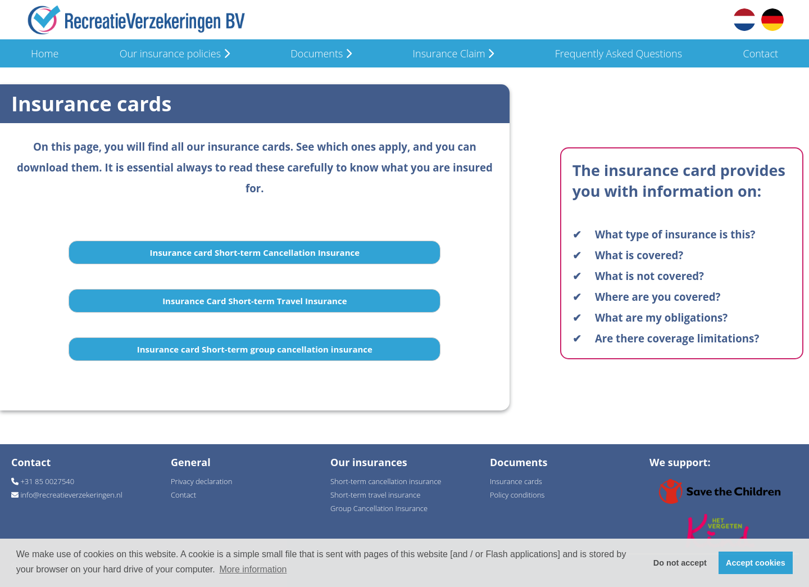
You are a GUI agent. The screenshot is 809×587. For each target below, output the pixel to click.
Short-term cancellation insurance (385, 481)
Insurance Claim (453, 53)
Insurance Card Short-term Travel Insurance (254, 300)
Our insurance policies (175, 53)
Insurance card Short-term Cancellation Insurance (255, 252)
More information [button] (253, 569)
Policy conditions (517, 495)
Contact (760, 53)
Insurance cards (516, 481)
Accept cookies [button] (755, 562)
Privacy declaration (201, 481)
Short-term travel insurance (375, 495)
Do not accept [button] (680, 562)
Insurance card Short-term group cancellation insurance (254, 349)
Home (44, 53)
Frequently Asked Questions (618, 53)
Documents (321, 53)
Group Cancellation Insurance (379, 508)
